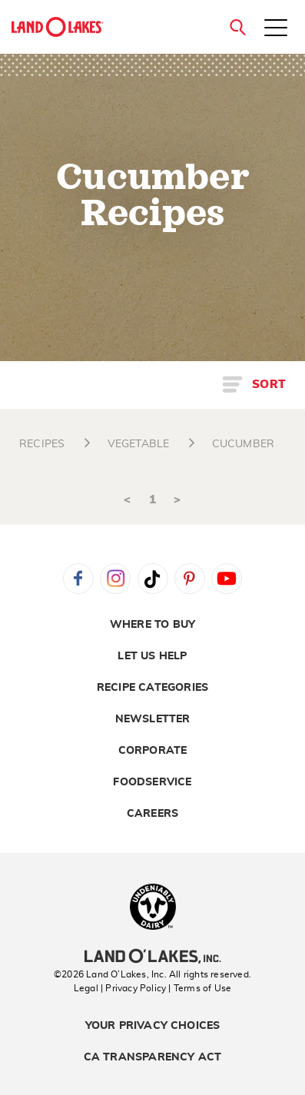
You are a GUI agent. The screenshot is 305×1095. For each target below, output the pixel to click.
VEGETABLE (139, 444)
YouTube (226, 578)
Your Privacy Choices (152, 1025)
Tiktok (153, 578)
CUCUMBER (243, 444)
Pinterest (189, 578)
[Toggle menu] (275, 29)
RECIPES (42, 444)
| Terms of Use (199, 988)
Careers (152, 813)
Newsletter (153, 719)
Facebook (78, 578)
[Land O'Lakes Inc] (152, 958)
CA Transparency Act (153, 1057)
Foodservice (152, 782)
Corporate (152, 750)
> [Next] (177, 500)
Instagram (115, 578)
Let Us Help (152, 656)
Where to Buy (152, 624)
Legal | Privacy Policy (120, 988)
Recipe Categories (152, 687)
